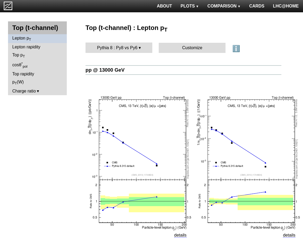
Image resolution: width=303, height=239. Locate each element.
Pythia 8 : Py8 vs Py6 (117, 47)
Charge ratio (24, 91)
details (180, 235)
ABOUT (164, 6)
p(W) (18, 82)
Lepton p (21, 38)
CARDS (257, 6)
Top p (18, 55)
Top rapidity (23, 74)
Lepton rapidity (26, 47)
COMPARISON (223, 6)
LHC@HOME (286, 6)
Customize (192, 47)
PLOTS (190, 6)
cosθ (20, 64)
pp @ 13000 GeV (105, 70)
